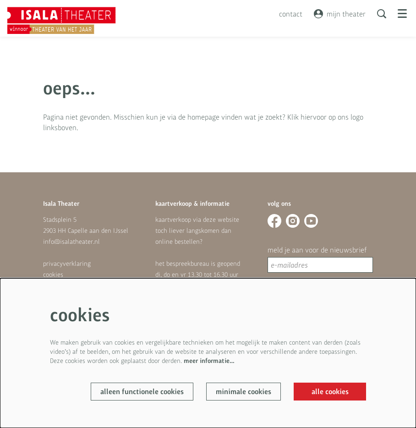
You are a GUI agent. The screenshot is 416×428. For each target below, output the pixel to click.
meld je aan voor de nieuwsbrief (317, 250)
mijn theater (340, 13)
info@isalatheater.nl (71, 241)
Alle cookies (330, 391)
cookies (53, 274)
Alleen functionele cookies (142, 391)
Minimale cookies (243, 391)
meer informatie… (209, 360)
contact (290, 14)
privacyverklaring (67, 263)
